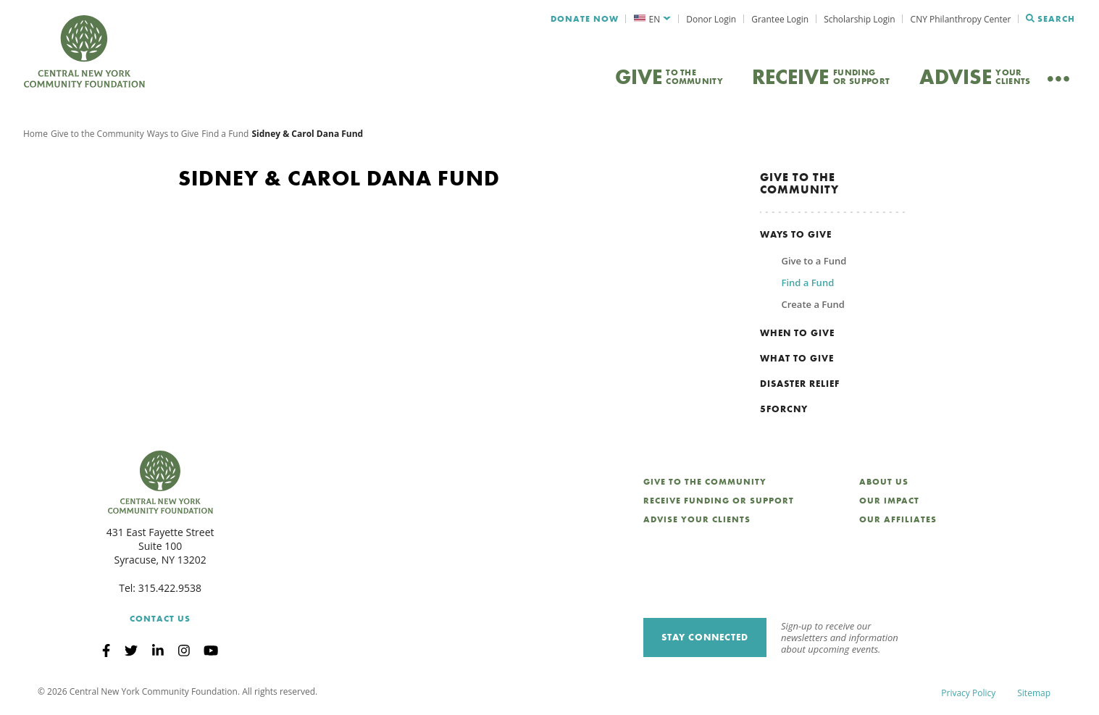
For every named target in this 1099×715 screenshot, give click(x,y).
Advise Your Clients (697, 519)
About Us (883, 482)
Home (35, 133)
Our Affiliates (898, 519)
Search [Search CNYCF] (1050, 19)
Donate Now (585, 19)
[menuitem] (652, 19)
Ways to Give (173, 133)
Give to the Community (97, 133)
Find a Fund (224, 133)
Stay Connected (704, 637)
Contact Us (160, 618)
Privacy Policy (968, 693)
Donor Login (711, 19)
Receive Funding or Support (718, 500)
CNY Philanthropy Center (961, 19)
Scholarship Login (859, 19)
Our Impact (889, 500)
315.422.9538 (169, 588)
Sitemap (1033, 693)
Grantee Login (779, 19)
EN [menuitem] (655, 19)
